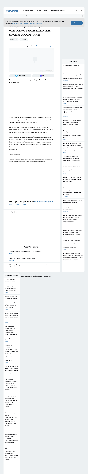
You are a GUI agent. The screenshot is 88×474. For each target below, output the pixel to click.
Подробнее (69, 446)
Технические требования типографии (32, 417)
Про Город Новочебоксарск (23, 404)
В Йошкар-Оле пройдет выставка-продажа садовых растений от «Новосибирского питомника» (31, 267)
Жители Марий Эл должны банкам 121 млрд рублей (31, 253)
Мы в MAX (59, 16)
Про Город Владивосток (22, 411)
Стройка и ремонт (28, 16)
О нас (5, 419)
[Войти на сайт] (81, 10)
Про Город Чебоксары (9, 404)
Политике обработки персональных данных (27, 24)
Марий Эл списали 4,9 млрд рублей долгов (31, 259)
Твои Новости (7, 407)
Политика (23, 39)
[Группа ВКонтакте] (71, 407)
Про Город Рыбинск (34, 407)
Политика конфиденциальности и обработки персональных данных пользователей (23, 448)
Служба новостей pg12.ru (45, 46)
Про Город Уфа (46, 407)
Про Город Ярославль (35, 404)
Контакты (26, 419)
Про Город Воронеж (47, 404)
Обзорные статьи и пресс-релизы (52, 417)
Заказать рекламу (72, 16)
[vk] (11, 212)
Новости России (27, 10)
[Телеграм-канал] (20, 75)
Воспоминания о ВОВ (12, 16)
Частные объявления (58, 10)
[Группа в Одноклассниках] (75, 407)
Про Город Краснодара (35, 411)
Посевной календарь (45, 16)
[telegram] (17, 212)
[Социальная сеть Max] (43, 75)
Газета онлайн (42, 10)
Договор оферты (7, 417)
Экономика (14, 39)
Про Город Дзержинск (9, 411)
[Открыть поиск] (77, 10)
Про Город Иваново (61, 404)
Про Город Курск (20, 407)
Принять (77, 23)
